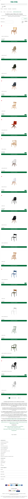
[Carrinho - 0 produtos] (26, 1)
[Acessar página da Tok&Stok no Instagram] (13, 436)
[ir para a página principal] (14, 1)
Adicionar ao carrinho (14, 41)
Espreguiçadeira (14, 430)
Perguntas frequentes (3, 443)
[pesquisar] (26, 4)
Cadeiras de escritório (17, 427)
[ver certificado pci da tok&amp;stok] (18, 490)
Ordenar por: (3, 21)
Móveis (14, 469)
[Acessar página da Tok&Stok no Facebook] (10, 436)
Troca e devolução (3, 452)
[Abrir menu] (5, 1)
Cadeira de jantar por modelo (14, 423)
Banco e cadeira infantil (8, 426)
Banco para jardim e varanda (16, 426)
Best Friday (2, 465)
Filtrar (24, 18)
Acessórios (14, 479)
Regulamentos (3, 453)
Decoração (14, 471)
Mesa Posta (14, 474)
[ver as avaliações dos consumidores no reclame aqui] (14, 490)
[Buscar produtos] (14, 4)
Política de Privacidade (4, 449)
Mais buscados (14, 476)
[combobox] (9, 22)
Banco (22, 426)
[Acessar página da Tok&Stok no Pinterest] (15, 436)
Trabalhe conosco (3, 461)
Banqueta (8, 427)
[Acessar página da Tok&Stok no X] (17, 436)
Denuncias (2, 444)
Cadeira (12, 427)
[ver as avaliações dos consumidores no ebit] (10, 490)
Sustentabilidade (3, 462)
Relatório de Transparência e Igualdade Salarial (7, 456)
